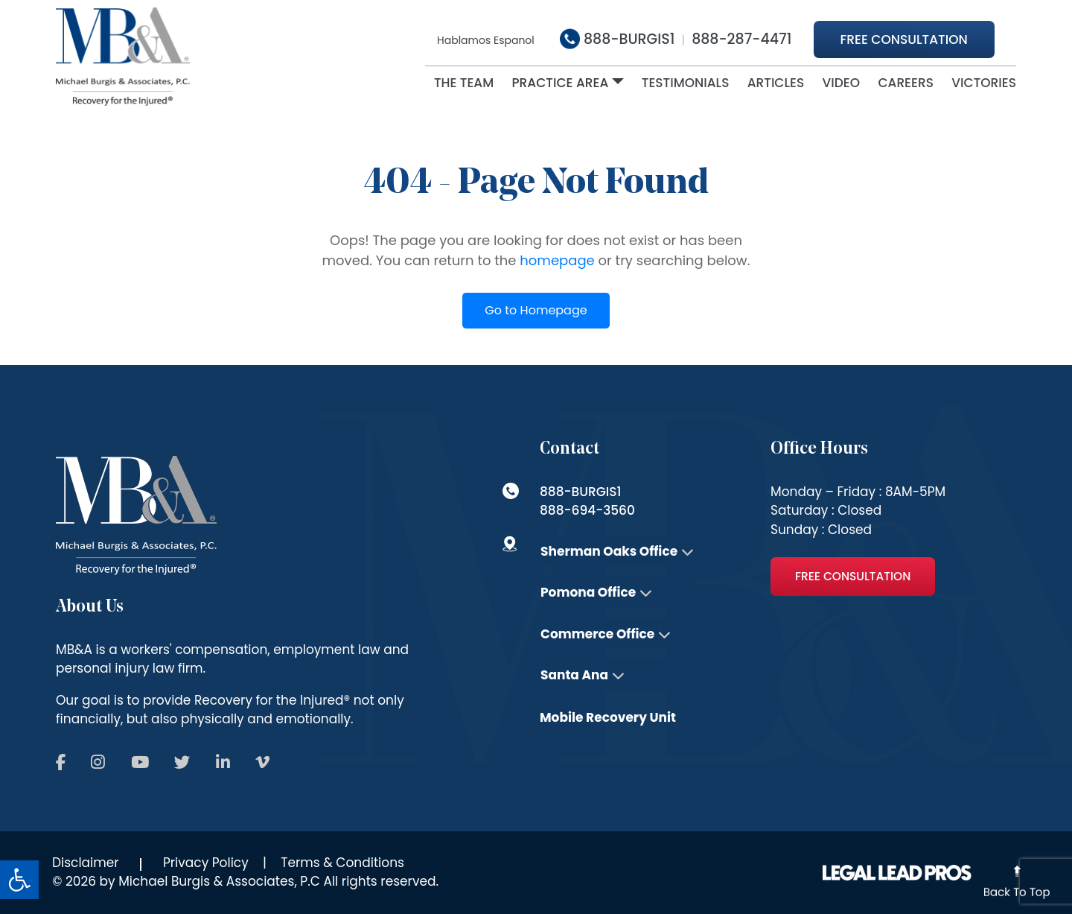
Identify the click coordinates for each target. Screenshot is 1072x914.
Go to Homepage (536, 310)
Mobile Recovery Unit (608, 717)
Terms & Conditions (342, 863)
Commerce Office (597, 634)
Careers (906, 83)
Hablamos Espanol (486, 40)
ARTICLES (776, 83)
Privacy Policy (206, 863)
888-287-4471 (741, 39)
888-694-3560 (587, 510)
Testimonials (686, 83)
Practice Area (559, 83)
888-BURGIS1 (617, 39)
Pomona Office (588, 592)
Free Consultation (904, 39)
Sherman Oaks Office (608, 551)
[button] (19, 879)
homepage (557, 260)
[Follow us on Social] (61, 762)
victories (983, 83)
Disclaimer (85, 863)
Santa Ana (574, 675)
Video (842, 83)
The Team (464, 83)
